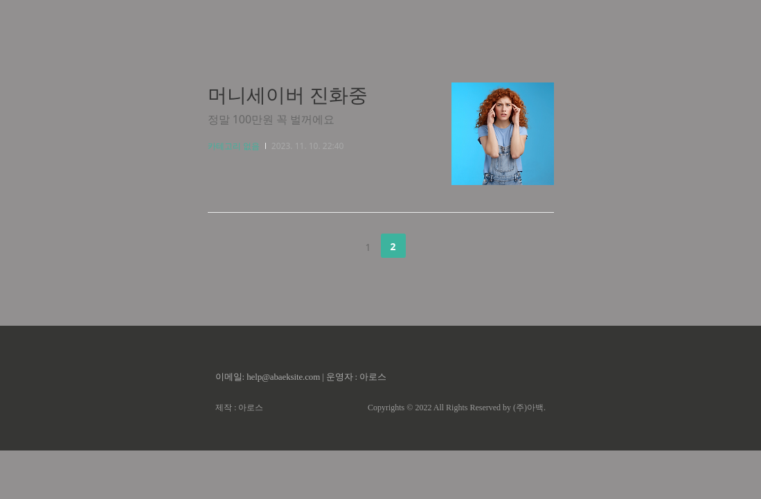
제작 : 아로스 (239, 407)
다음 (428, 246)
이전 (333, 246)
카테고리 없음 (234, 146)
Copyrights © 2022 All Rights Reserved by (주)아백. (457, 407)
